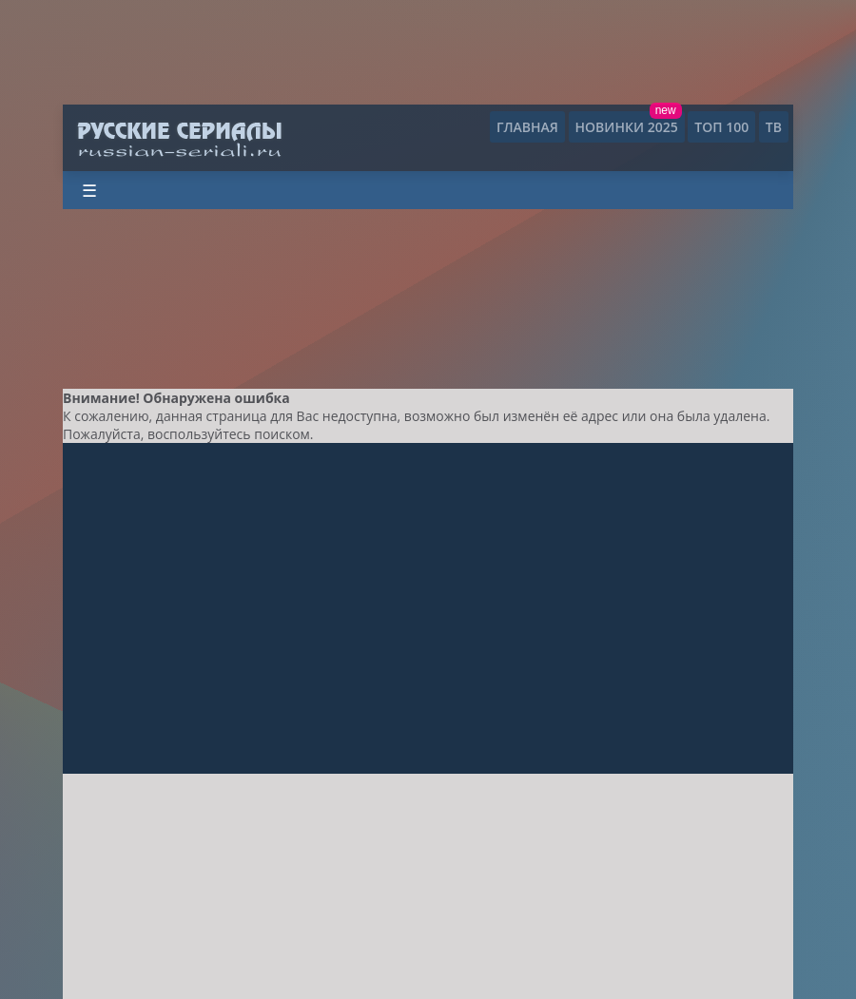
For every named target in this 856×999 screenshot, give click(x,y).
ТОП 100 (721, 127)
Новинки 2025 (626, 127)
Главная (527, 127)
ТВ (774, 127)
